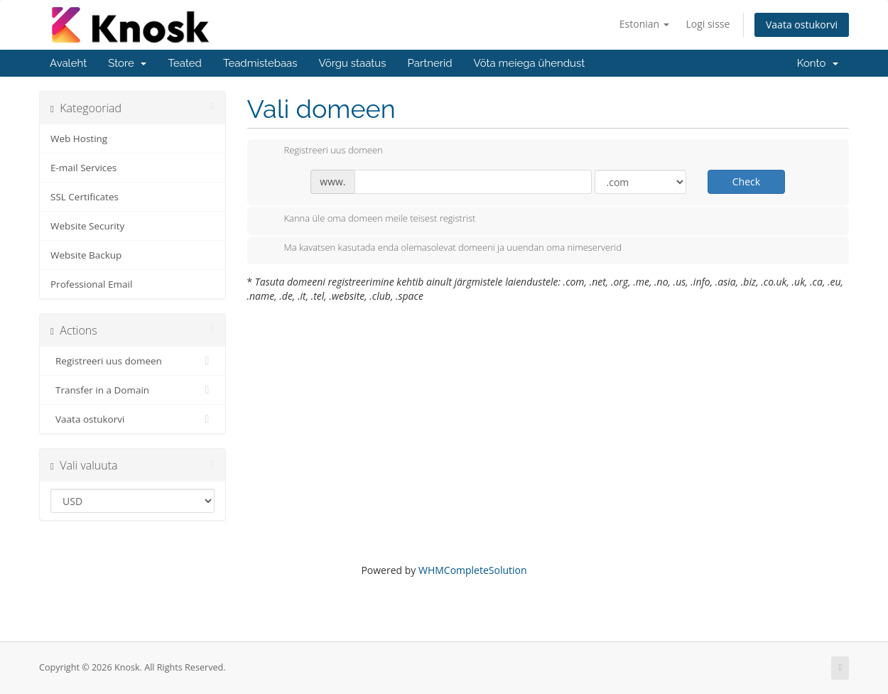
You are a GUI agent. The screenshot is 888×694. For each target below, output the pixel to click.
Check (746, 181)
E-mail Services (83, 167)
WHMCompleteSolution (472, 570)
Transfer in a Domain (132, 389)
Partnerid (429, 63)
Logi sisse (708, 24)
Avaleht (68, 63)
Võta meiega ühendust (529, 63)
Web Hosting (78, 138)
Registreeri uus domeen (132, 360)
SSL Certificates (84, 196)
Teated (184, 63)
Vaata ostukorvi (802, 24)
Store (127, 63)
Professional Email (91, 284)
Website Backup (85, 255)
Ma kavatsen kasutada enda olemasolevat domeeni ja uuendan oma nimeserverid (441, 248)
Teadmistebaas (260, 63)
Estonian (644, 24)
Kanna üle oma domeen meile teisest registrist (368, 219)
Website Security (87, 225)
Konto (817, 63)
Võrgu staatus (352, 63)
